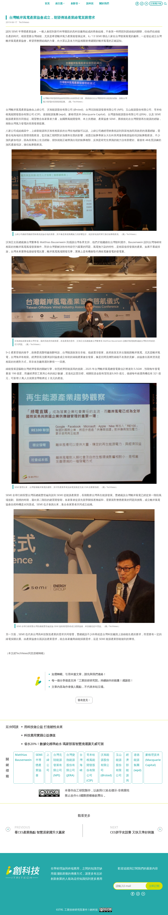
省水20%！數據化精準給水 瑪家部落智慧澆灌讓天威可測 (64, 744)
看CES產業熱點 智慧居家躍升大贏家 (40, 832)
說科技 (90, 3)
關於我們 (104, 3)
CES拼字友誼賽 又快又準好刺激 (132, 832)
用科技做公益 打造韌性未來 (43, 727)
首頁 (47, 3)
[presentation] (138, 876)
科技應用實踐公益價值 (39, 735)
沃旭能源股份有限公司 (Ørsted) (106, 765)
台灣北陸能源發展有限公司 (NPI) (57, 765)
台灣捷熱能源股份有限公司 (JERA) (70, 765)
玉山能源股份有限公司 (119, 765)
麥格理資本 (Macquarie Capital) (153, 760)
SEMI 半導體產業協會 (39, 765)
